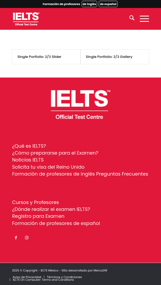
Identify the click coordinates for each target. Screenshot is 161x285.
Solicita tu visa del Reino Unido (48, 167)
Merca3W (100, 270)
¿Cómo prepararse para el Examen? (55, 153)
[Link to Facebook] (16, 238)
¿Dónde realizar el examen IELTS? (51, 209)
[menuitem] (129, 18)
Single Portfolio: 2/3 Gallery (109, 56)
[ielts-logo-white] (66, 18)
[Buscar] (129, 18)
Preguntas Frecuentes (122, 174)
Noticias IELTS (28, 159)
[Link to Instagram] (27, 238)
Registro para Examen (38, 216)
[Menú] (141, 18)
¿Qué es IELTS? (29, 146)
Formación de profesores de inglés (53, 174)
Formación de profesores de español (56, 223)
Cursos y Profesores (35, 202)
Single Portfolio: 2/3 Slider (39, 56)
